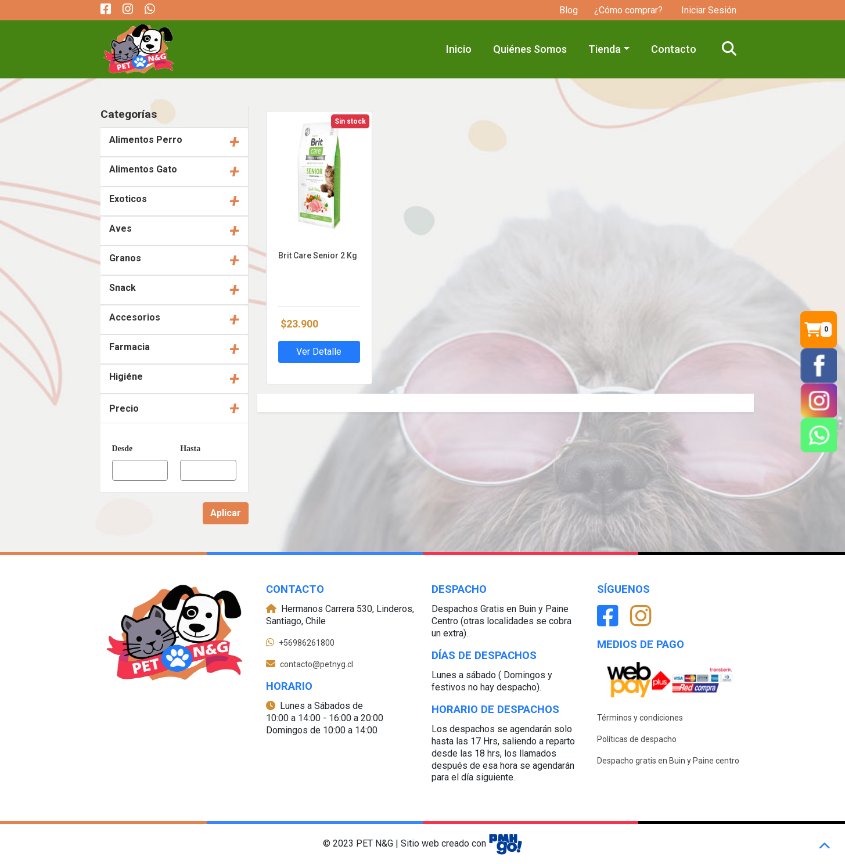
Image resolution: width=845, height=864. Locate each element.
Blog (568, 10)
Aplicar (225, 513)
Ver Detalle (318, 351)
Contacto (673, 49)
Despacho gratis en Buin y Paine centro (668, 760)
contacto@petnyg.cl (316, 664)
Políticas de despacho (637, 739)
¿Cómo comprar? (628, 10)
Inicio (459, 49)
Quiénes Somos (530, 49)
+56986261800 (307, 642)
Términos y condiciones (640, 717)
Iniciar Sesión (707, 10)
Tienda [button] (604, 49)
